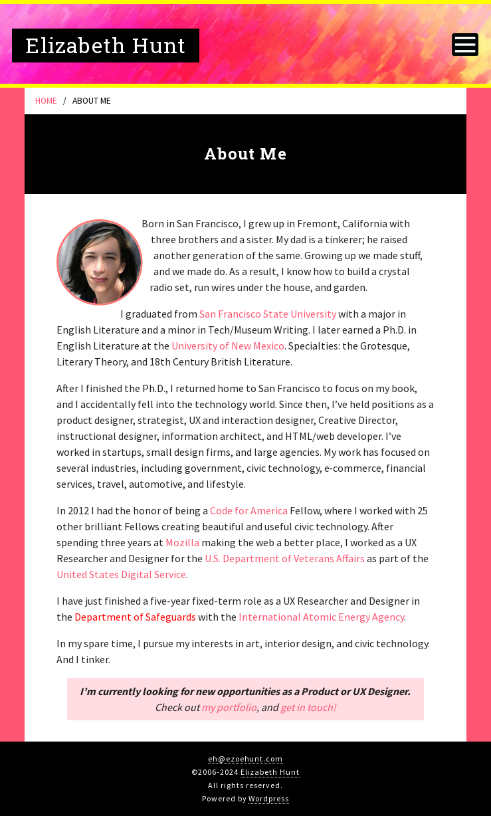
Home (46, 100)
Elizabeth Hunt (270, 772)
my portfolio (228, 707)
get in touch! (308, 707)
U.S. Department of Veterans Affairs (285, 558)
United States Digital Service (121, 574)
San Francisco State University (267, 313)
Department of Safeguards (135, 616)
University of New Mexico (227, 345)
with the (217, 616)
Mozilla (182, 542)
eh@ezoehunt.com (245, 759)
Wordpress (268, 798)
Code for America (249, 510)
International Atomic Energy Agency (321, 616)
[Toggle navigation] (465, 44)
